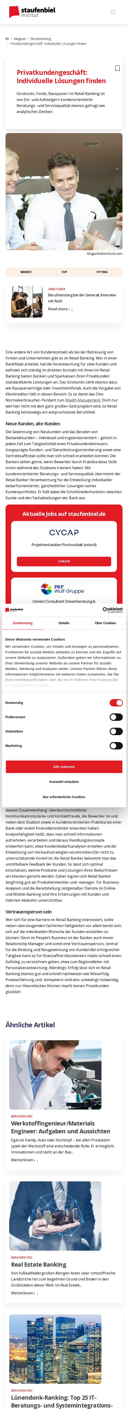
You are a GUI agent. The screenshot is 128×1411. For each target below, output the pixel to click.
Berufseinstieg (41, 38)
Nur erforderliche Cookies (64, 797)
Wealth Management (82, 400)
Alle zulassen (64, 767)
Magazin (20, 38)
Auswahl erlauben (64, 782)
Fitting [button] (102, 272)
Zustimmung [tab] (23, 623)
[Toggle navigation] (113, 12)
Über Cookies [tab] (105, 623)
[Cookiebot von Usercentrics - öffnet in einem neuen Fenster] (102, 610)
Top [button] (64, 272)
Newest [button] (26, 272)
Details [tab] (64, 623)
